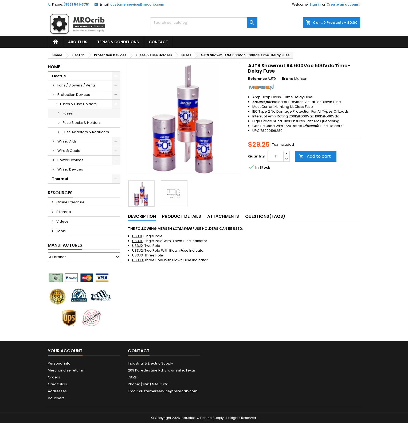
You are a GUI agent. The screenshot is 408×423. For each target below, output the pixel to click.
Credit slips (57, 384)
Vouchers (56, 398)
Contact (158, 42)
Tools (61, 231)
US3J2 (137, 245)
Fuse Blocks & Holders (82, 122)
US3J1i (137, 240)
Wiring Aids (67, 141)
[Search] (204, 22)
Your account (65, 351)
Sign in (315, 4)
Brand (287, 78)
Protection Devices (73, 94)
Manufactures (65, 245)
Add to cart (315, 156)
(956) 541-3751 (76, 4)
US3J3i (138, 260)
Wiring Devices (70, 169)
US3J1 (137, 236)
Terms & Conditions (118, 42)
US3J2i (138, 250)
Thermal (60, 178)
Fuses (68, 113)
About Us (77, 42)
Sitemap (63, 211)
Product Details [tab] (181, 216)
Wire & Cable (68, 150)
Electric (59, 75)
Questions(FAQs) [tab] (265, 216)
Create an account (343, 4)
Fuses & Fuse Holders (78, 103)
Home (54, 67)
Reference (257, 78)
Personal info (59, 363)
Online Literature (70, 202)
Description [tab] (142, 216)
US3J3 (137, 255)
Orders (54, 377)
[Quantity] (276, 156)
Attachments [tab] (223, 216)
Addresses (57, 391)
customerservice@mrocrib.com (137, 4)
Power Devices (70, 160)
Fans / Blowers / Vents (76, 85)
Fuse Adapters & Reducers (86, 132)
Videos (62, 221)
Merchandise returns (66, 370)
